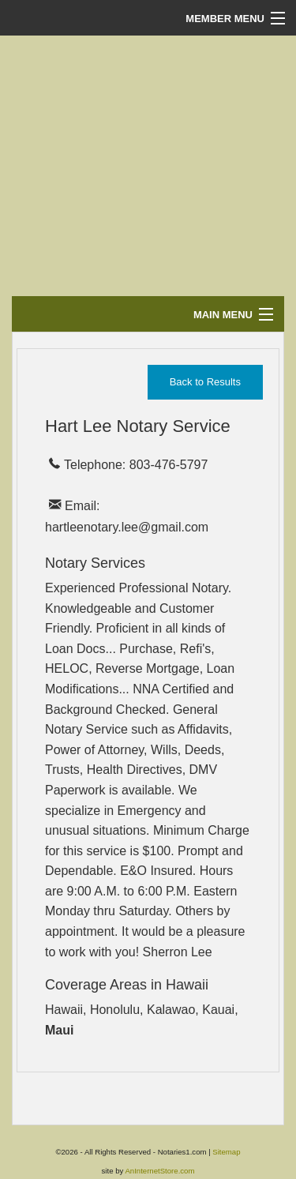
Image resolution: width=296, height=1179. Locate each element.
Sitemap (226, 1151)
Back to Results (205, 382)
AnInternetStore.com (159, 1170)
